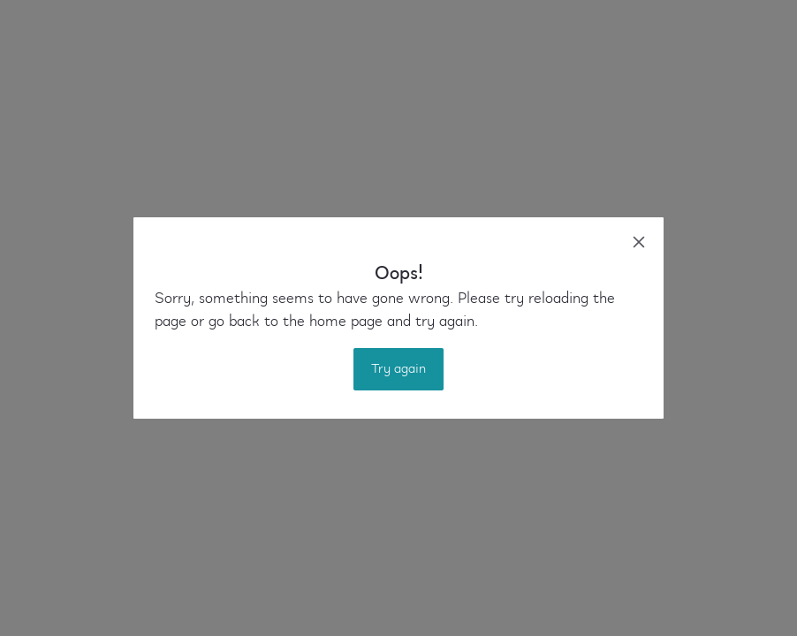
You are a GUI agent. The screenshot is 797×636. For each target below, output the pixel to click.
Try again (398, 369)
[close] (638, 242)
